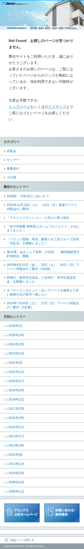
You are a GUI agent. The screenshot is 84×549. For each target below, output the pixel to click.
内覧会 (11, 151)
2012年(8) (13, 454)
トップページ (19, 107)
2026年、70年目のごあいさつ (28, 196)
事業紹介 (13, 168)
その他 (11, 177)
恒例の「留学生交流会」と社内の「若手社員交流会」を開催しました (41, 279)
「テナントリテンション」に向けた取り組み (38, 217)
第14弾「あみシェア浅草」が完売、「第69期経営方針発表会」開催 (43, 254)
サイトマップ (55, 107)
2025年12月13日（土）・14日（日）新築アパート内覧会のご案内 (42, 207)
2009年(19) (14, 482)
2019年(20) (14, 390)
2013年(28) (14, 445)
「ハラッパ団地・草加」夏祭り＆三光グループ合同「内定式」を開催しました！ (43, 241)
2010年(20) (14, 473)
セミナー (13, 160)
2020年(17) (14, 381)
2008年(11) (14, 491)
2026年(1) (13, 326)
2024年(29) (14, 344)
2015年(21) (14, 427)
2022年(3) (13, 362)
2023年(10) (14, 353)
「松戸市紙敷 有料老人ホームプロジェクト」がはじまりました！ (43, 228)
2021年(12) (14, 372)
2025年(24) (14, 335)
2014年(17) (14, 436)
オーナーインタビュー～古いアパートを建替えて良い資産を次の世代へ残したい (43, 292)
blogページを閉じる (22, 540)
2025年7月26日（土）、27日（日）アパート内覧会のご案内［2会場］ (43, 305)
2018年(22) (14, 399)
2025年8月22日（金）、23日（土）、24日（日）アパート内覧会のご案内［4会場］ (43, 267)
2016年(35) (14, 418)
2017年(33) (14, 408)
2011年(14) (14, 464)
